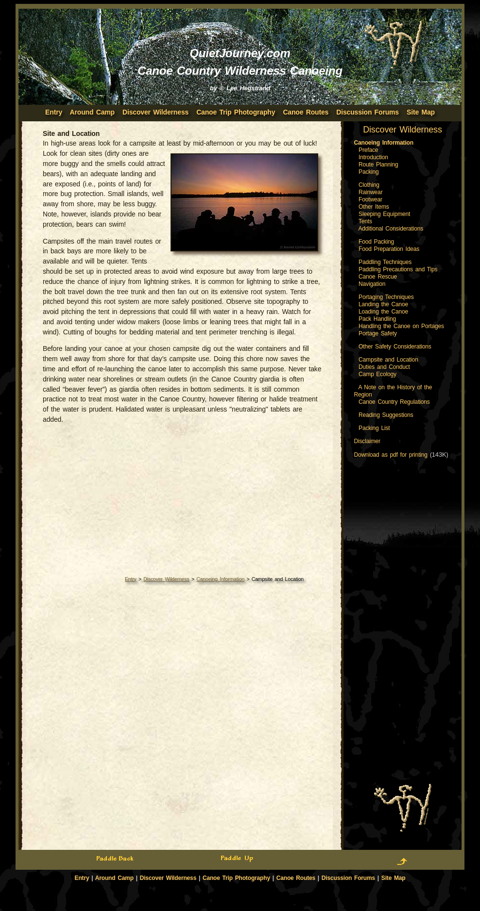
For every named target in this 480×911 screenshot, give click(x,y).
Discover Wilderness (155, 112)
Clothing (369, 185)
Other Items (374, 206)
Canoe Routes (305, 112)
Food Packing (376, 241)
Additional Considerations (390, 228)
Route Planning (378, 164)
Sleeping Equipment (384, 214)
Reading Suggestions (386, 415)
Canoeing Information (220, 579)
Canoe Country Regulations (394, 401)
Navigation (372, 284)
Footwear (370, 199)
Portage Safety (378, 333)
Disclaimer (367, 441)
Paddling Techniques (385, 262)
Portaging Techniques (386, 297)
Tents (365, 221)
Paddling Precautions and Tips (398, 269)
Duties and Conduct (384, 367)
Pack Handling (377, 318)
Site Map (421, 112)
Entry (131, 579)
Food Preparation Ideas (389, 249)
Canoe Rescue (378, 276)
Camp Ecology (377, 374)
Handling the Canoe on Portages (401, 326)
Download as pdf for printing (391, 454)
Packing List (374, 428)
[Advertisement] (183, 499)
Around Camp (92, 112)
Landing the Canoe (383, 304)
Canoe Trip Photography (235, 112)
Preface (368, 150)
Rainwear (370, 192)
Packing (369, 171)
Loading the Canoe (383, 311)
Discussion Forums (367, 112)
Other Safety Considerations (395, 346)
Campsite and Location (388, 359)
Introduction (373, 157)
